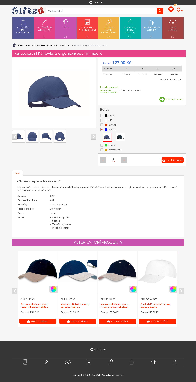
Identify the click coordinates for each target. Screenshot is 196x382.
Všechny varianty (175, 99)
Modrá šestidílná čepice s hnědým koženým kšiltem (114, 305)
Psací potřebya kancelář (44, 27)
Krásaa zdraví (173, 27)
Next (93, 137)
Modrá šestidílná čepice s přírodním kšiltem (74, 305)
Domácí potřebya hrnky (151, 27)
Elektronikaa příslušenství (87, 27)
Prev (14, 137)
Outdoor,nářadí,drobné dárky (109, 27)
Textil (66, 25)
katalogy (96, 2)
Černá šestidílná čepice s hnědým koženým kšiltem (34, 305)
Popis (17, 173)
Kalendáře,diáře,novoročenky (23, 25)
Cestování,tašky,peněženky (130, 27)
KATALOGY (98, 349)
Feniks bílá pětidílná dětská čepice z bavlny (155, 305)
